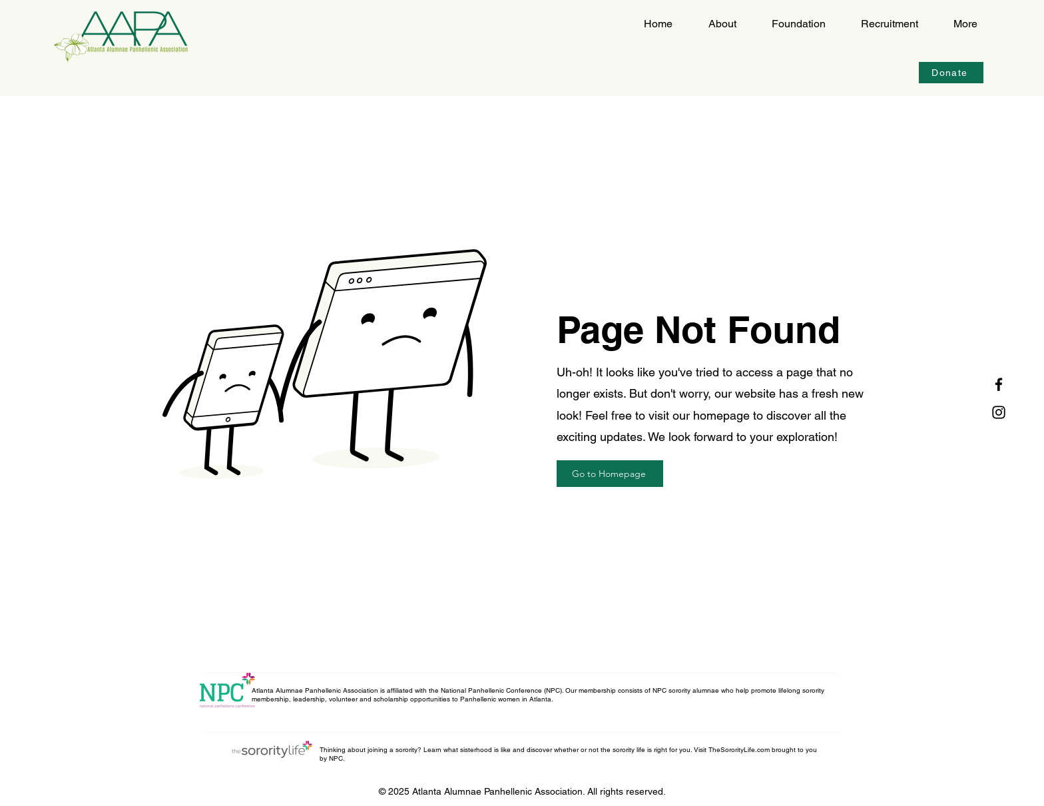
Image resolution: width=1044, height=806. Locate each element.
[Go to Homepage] (610, 473)
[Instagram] (998, 412)
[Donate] (951, 72)
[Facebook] (998, 384)
